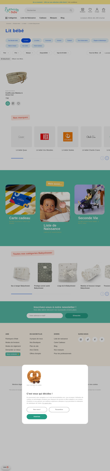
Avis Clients (34, 351)
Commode (48, 40)
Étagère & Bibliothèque (100, 40)
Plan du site (34, 347)
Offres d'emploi (35, 355)
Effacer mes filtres (17, 59)
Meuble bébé (16, 23)
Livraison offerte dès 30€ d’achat (92, 18)
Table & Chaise (12, 45)
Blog (55, 347)
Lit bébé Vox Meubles (44, 150)
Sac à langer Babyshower (20, 286)
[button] (105, 158)
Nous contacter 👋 (13, 355)
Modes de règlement (13, 347)
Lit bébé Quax (21, 150)
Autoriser (54, 416)
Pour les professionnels (62, 355)
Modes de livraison (12, 344)
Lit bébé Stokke (68, 150)
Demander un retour (12, 351)
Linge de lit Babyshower (66, 286)
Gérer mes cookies (91, 385)
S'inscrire (75, 317)
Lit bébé (24, 23)
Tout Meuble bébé (13, 40)
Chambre (8, 23)
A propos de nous (36, 340)
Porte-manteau (38, 45)
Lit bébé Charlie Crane (91, 150)
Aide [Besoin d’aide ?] (5, 467)
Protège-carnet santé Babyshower (42, 287)
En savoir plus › (47, 396)
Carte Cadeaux (59, 344)
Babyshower (5, 59)
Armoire (59, 40)
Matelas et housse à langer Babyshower (91, 287)
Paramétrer (53, 409)
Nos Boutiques (35, 344)
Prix (17, 53)
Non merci (53, 402)
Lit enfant (36, 40)
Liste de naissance (61, 340)
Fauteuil (69, 40)
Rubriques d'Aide (11, 340)
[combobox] (5, 53)
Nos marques (59, 351)
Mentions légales (17, 385)
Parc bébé (25, 45)
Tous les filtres (95, 53)
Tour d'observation (83, 40)
